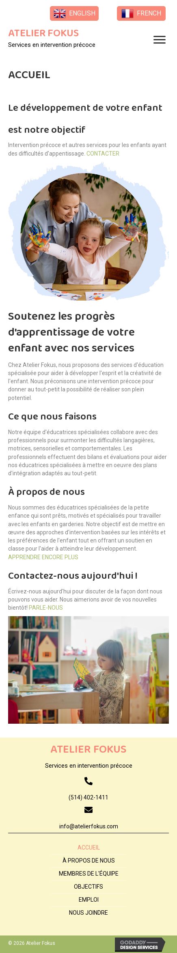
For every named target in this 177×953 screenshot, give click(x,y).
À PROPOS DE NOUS (89, 860)
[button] (74, 13)
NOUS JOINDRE (88, 912)
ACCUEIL (89, 847)
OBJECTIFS (88, 886)
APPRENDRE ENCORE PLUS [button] (43, 557)
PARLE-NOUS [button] (45, 607)
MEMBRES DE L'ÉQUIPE (89, 873)
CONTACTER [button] (102, 153)
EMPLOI (89, 899)
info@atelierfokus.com (88, 826)
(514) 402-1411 (88, 797)
